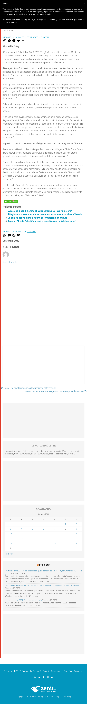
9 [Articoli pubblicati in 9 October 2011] (76, 529)
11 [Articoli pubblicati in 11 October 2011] (22, 534)
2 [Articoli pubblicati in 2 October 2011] (76, 524)
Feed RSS (44, 565)
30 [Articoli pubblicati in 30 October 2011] (76, 543)
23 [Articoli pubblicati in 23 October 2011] (76, 539)
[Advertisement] (43, 367)
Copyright (68, 671)
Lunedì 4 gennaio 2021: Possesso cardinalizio (23, 600)
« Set (7, 554)
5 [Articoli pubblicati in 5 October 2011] (32, 529)
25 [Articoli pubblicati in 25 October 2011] (22, 543)
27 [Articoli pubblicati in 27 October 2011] (43, 543)
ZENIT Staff (32, 37)
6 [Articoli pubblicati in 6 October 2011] (43, 529)
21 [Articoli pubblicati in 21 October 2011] (54, 539)
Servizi (46, 671)
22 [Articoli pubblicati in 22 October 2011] (65, 539)
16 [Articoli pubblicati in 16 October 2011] (76, 534)
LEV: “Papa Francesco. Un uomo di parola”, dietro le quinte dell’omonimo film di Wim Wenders (42, 585)
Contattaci (78, 671)
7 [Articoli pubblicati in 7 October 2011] (54, 529)
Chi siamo (8, 671)
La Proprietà (35, 671)
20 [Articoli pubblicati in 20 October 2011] (43, 539)
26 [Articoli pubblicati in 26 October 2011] (33, 543)
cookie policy (46, 14)
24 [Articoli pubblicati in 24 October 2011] (11, 543)
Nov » (12, 554)
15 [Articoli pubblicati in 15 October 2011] (65, 534)
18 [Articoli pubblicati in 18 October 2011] (22, 539)
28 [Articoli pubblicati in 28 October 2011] (54, 543)
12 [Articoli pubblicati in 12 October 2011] (33, 534)
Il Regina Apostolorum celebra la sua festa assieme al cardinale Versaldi (45, 214)
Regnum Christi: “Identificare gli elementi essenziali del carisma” (41, 221)
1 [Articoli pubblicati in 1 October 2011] (65, 524)
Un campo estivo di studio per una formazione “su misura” (38, 217)
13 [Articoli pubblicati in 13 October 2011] (43, 534)
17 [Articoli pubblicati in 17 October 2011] (11, 539)
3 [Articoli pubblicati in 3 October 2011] (10, 529)
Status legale (56, 671)
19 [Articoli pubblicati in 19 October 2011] (33, 539)
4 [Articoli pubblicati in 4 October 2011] (21, 529)
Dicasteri (45, 37)
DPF (16, 671)
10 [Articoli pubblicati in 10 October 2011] (11, 534)
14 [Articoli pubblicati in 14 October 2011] (54, 534)
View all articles (10, 262)
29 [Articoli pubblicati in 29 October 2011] (65, 543)
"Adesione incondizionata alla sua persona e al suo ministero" (40, 211)
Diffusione (24, 671)
